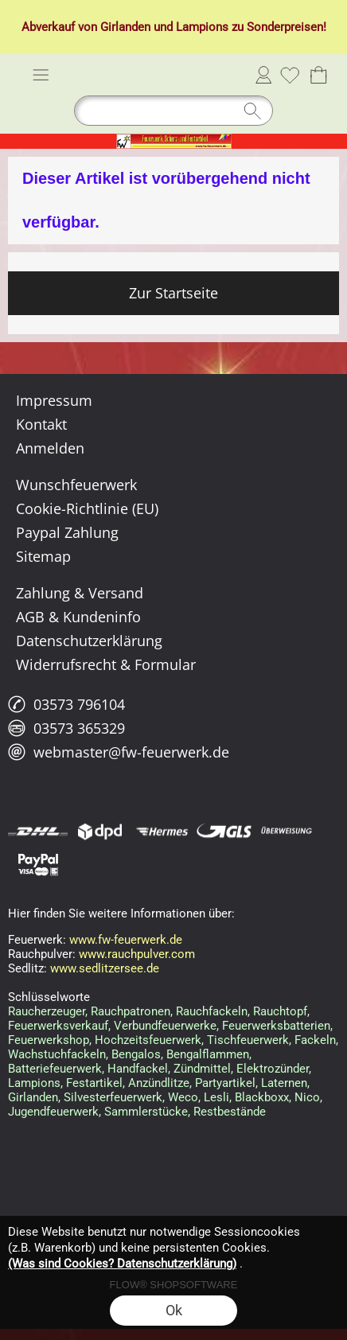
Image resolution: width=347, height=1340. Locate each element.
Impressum (54, 400)
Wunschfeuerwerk (76, 484)
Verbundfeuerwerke (165, 1026)
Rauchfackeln (212, 1011)
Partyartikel (225, 1083)
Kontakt (41, 424)
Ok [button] (174, 1310)
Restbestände (229, 1111)
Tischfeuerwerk (248, 1040)
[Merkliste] (289, 74)
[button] (40, 74)
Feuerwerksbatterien (276, 1026)
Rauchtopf (280, 1011)
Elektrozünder (272, 1068)
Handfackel (137, 1068)
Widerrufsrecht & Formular (106, 664)
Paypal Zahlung (67, 532)
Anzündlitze (158, 1083)
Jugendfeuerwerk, (54, 1111)
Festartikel (94, 1083)
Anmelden (263, 74)
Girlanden (125, 27)
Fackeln (315, 1040)
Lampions (202, 27)
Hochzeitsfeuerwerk (148, 1040)
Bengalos (136, 1054)
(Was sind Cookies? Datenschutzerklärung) (122, 1263)
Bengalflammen (207, 1054)
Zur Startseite (173, 292)
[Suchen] (173, 110)
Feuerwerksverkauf (58, 1026)
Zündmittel (202, 1068)
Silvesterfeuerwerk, (114, 1097)
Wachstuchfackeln (57, 1054)
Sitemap (43, 556)
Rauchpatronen (130, 1011)
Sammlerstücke (146, 1111)
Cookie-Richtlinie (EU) (87, 508)
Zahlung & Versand (79, 592)
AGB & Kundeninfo (78, 616)
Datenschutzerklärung (89, 640)
